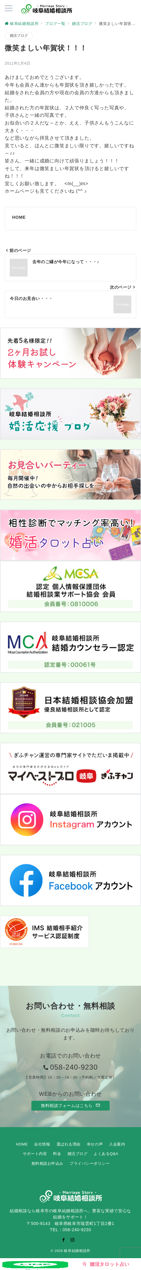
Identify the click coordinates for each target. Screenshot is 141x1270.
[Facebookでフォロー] (64, 1240)
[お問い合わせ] (35, 1264)
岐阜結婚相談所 (77, 1251)
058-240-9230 (74, 1067)
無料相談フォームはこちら (70, 1105)
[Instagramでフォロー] (72, 1240)
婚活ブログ (19, 35)
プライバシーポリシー (90, 1163)
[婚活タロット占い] (105, 1264)
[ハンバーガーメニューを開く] (8, 9)
